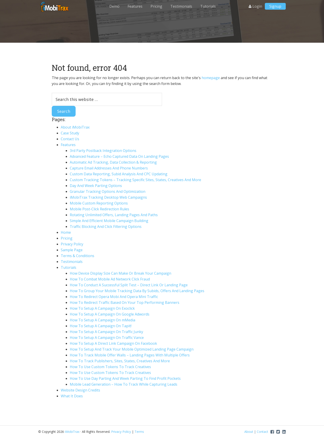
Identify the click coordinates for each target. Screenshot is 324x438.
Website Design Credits (80, 390)
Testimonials (72, 261)
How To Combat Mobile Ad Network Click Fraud (110, 279)
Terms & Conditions (77, 255)
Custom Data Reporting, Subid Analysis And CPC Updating (118, 173)
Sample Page (72, 249)
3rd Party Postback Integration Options (103, 150)
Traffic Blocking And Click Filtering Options (106, 226)
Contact (262, 431)
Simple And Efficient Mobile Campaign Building (109, 220)
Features (68, 144)
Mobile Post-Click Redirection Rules (99, 209)
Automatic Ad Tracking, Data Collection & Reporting (113, 162)
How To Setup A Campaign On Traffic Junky (106, 331)
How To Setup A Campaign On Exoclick (102, 308)
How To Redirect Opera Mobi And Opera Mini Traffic (114, 296)
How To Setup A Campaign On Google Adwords (109, 314)
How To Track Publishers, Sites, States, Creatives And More (120, 360)
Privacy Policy (72, 244)
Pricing (66, 238)
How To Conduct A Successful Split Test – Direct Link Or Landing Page (129, 284)
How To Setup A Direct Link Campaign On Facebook (113, 343)
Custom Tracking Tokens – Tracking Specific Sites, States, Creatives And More (135, 179)
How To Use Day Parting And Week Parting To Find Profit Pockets (125, 378)
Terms (139, 431)
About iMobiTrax (75, 127)
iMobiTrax (55, 6)
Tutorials (68, 267)
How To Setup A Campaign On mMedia (102, 320)
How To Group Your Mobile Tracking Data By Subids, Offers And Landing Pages (137, 290)
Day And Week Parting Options (96, 185)
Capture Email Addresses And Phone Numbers (109, 168)
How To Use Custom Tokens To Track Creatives (110, 366)
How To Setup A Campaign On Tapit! (100, 325)
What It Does (72, 396)
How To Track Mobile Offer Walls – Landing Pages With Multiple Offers (130, 355)
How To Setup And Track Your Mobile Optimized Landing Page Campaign (132, 349)
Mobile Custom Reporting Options (99, 203)
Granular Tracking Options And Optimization (107, 191)
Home (66, 232)
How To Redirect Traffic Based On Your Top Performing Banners (124, 302)
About (248, 431)
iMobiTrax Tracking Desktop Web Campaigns (108, 197)
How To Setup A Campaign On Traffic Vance (107, 337)
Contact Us (70, 138)
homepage (211, 77)
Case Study (70, 133)
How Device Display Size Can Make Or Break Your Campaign (120, 273)
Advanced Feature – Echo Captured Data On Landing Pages (119, 156)
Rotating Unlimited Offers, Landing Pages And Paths (114, 214)
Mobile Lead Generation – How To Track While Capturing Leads (123, 384)
